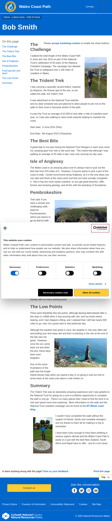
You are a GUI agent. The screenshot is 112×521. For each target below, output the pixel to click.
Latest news (18, 17)
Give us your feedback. (56, 471)
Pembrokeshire (10, 66)
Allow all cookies (91, 292)
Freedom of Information (34, 504)
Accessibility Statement (62, 504)
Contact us (29, 488)
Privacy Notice (9, 504)
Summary (7, 83)
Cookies (83, 504)
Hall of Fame (33, 17)
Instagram (88, 490)
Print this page (102, 471)
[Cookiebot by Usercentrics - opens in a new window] (100, 228)
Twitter (81, 490)
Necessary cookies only (55, 292)
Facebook (74, 490)
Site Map (96, 504)
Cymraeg (89, 6)
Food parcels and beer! (11, 72)
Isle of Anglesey (10, 61)
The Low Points (10, 78)
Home (7, 17)
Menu (108, 6)
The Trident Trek (10, 51)
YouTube (95, 490)
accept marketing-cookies (66, 43)
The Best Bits (9, 56)
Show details (95, 284)
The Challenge (9, 46)
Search (100, 6)
